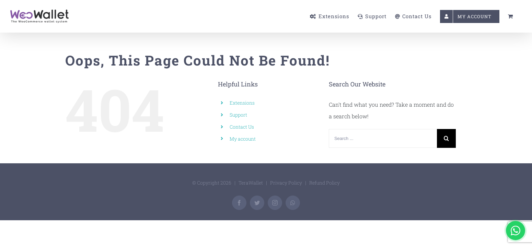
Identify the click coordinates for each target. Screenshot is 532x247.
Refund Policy (324, 182)
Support (238, 114)
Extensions (242, 102)
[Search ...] (383, 138)
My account (243, 139)
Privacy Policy (286, 182)
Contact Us (242, 127)
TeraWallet (251, 182)
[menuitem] (283, 16)
